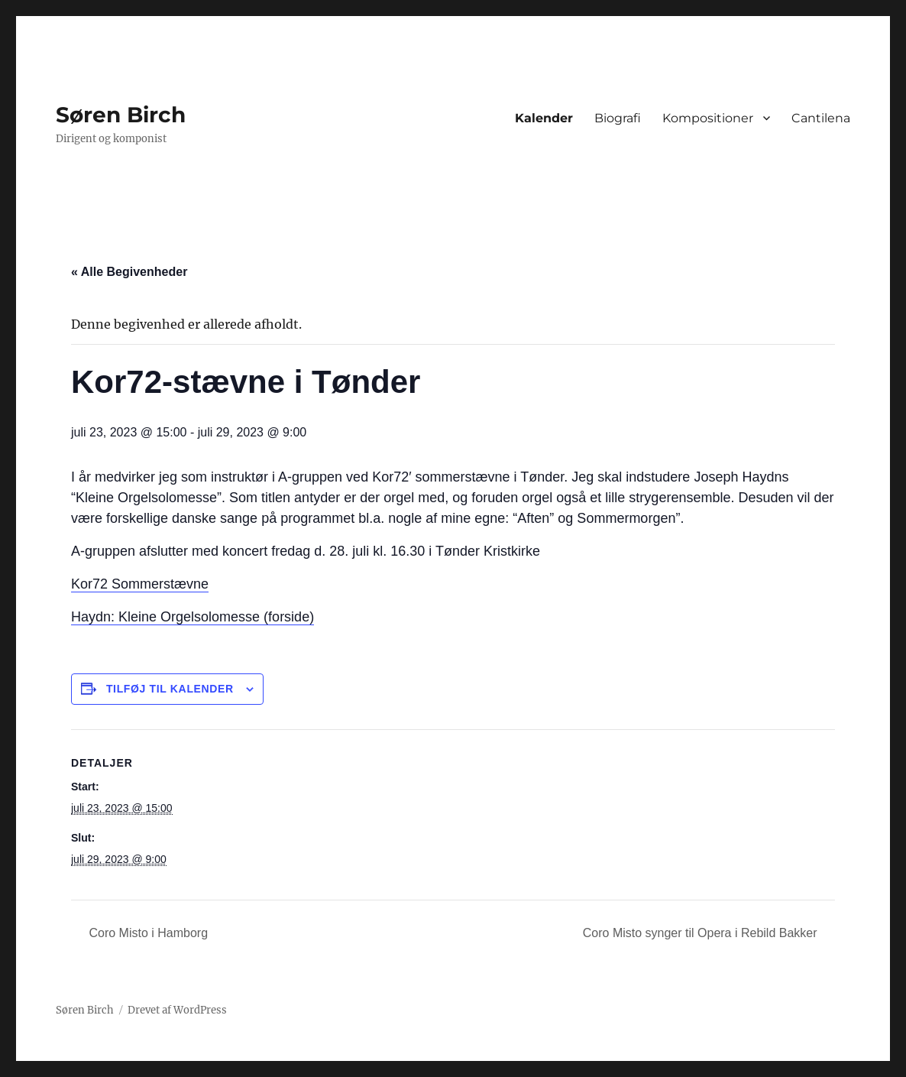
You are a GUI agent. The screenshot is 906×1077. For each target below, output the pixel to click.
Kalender (544, 118)
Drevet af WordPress (177, 1010)
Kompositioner (707, 118)
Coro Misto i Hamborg (147, 932)
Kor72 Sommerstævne (140, 584)
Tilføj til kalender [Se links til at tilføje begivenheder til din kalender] (170, 689)
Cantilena (820, 118)
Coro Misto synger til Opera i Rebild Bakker (701, 932)
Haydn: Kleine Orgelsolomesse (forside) (192, 616)
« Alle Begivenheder (129, 271)
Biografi (617, 118)
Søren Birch (121, 115)
